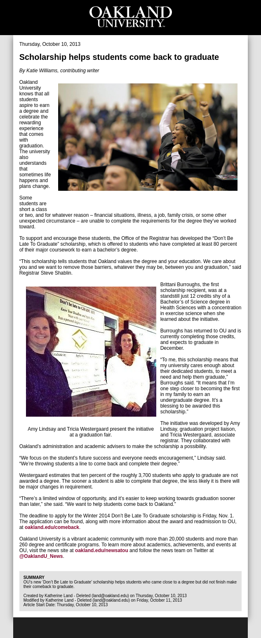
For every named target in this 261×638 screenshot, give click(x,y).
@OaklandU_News (41, 556)
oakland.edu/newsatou (101, 550)
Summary (34, 577)
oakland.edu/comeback (52, 527)
